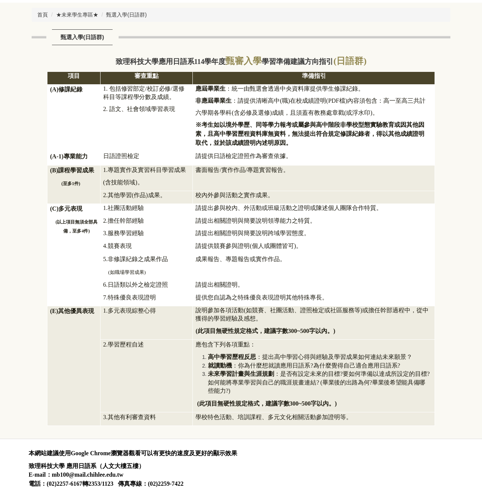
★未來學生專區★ (77, 15)
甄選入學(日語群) (126, 15)
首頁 (42, 15)
